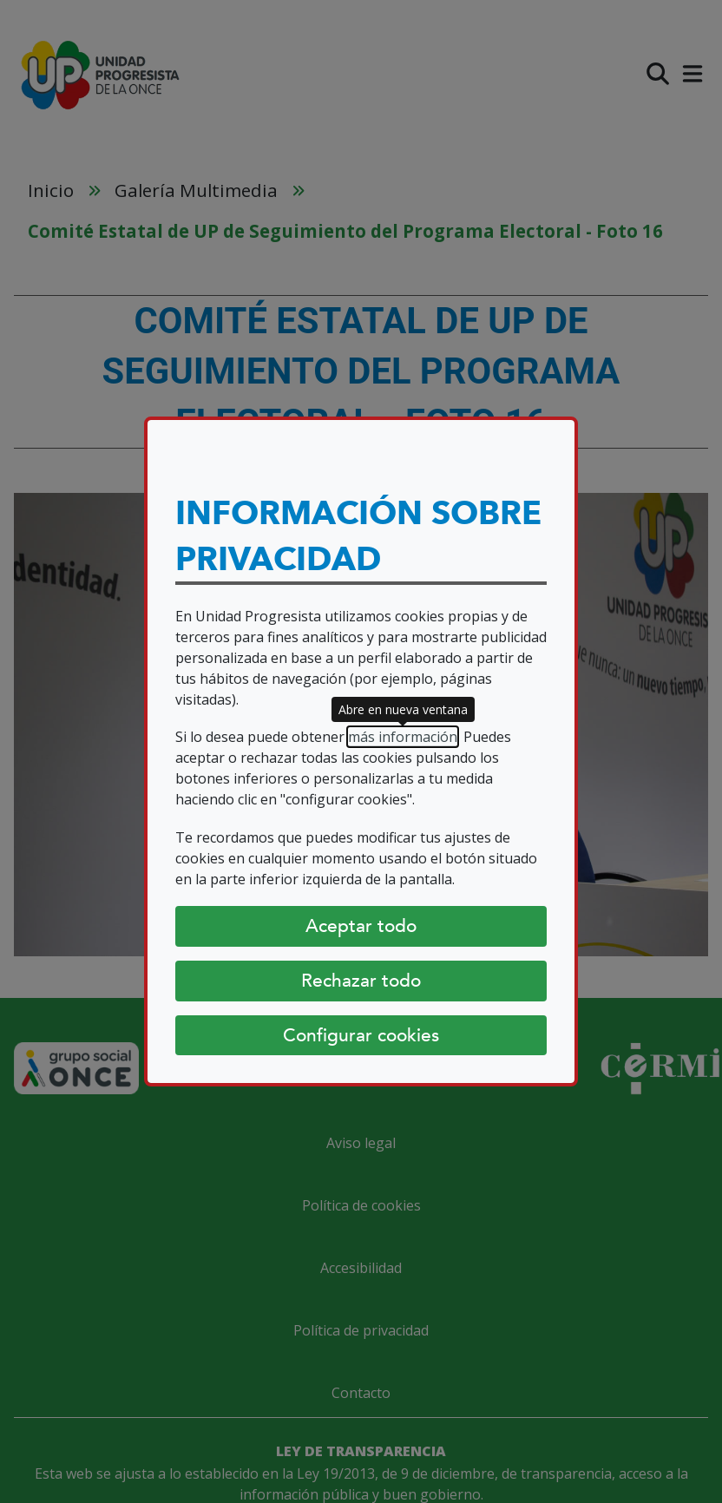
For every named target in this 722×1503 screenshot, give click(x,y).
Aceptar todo (361, 926)
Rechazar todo (361, 980)
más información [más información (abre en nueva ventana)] (402, 736)
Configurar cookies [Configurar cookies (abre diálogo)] (361, 1035)
